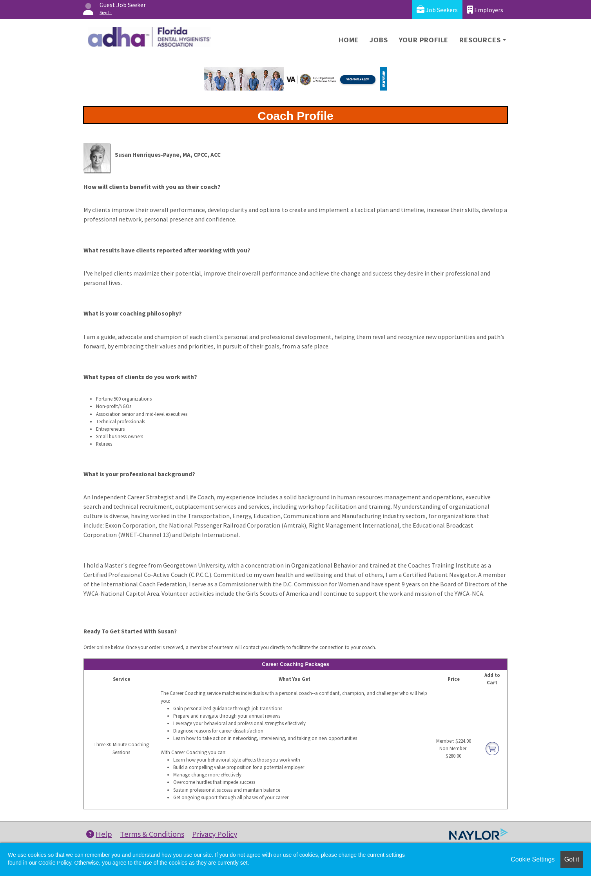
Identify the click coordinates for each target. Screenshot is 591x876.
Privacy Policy (214, 834)
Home (349, 39)
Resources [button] (479, 39)
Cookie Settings (533, 859)
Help (99, 834)
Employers (485, 10)
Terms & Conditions (152, 834)
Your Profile (424, 39)
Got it (571, 859)
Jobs (379, 39)
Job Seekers (437, 10)
